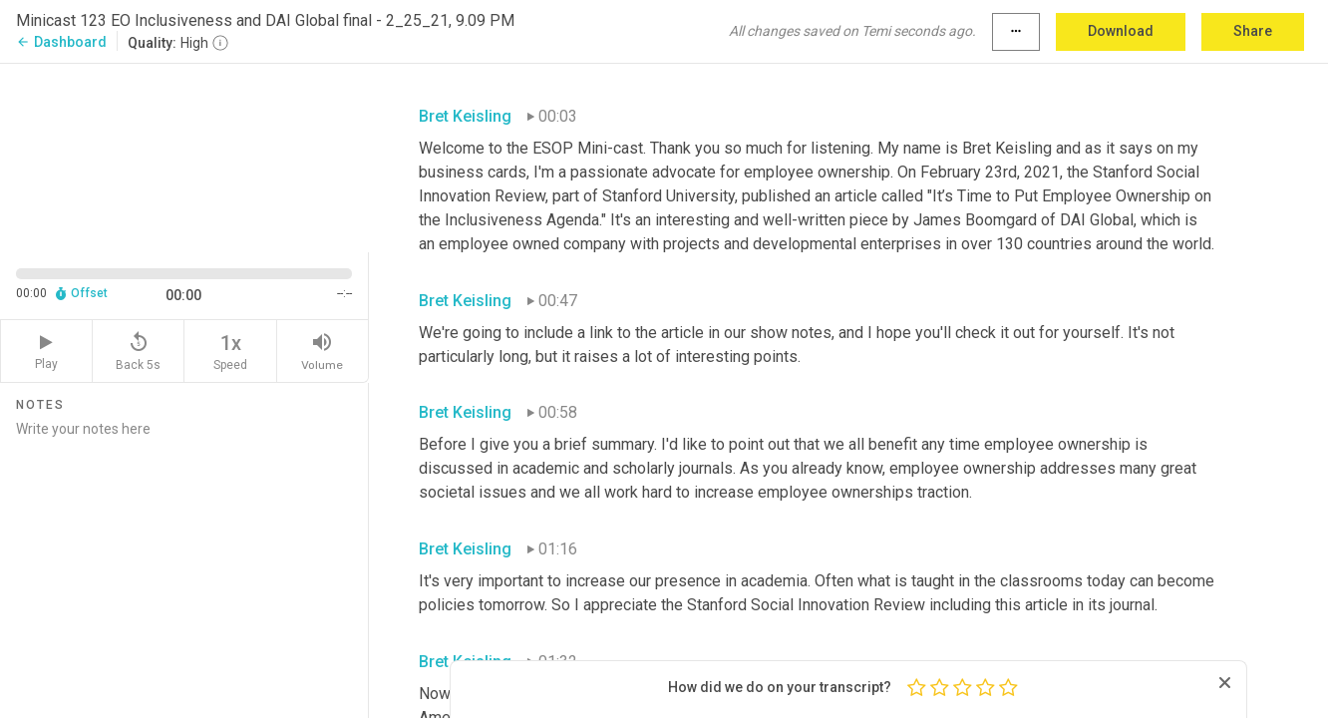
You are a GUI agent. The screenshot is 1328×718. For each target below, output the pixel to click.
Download (1121, 31)
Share (1252, 31)
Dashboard (61, 42)
